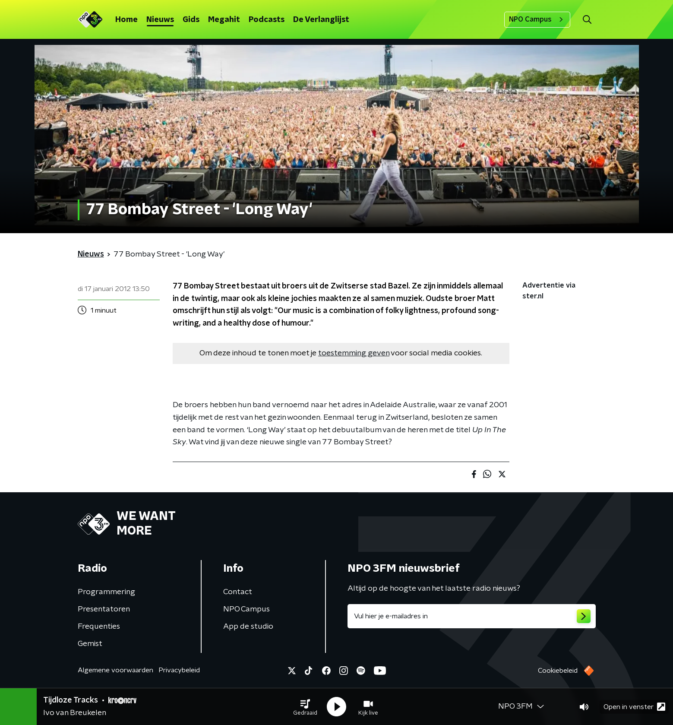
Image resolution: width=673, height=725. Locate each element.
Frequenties (99, 626)
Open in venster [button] (634, 707)
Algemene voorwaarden (115, 670)
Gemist (90, 644)
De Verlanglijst (321, 20)
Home (126, 20)
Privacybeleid (179, 670)
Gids (191, 20)
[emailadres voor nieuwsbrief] (472, 616)
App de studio (248, 626)
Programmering (106, 592)
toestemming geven (353, 353)
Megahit (224, 20)
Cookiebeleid (558, 670)
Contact (237, 592)
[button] (305, 707)
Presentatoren (104, 609)
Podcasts (266, 20)
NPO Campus (537, 19)
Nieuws (160, 20)
